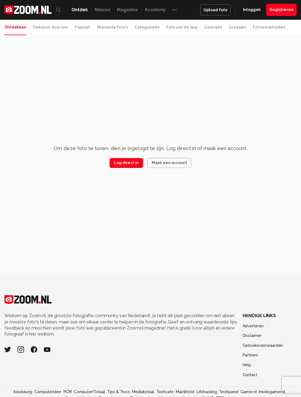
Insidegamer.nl (272, 392)
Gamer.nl (248, 392)
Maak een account (169, 163)
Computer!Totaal (89, 392)
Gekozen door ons (50, 27)
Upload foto (215, 10)
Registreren (281, 9)
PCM (68, 392)
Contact (250, 375)
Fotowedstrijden (269, 27)
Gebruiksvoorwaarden (263, 345)
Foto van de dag (181, 27)
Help (247, 365)
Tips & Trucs (118, 392)
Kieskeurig (23, 392)
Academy (155, 9)
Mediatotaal (143, 392)
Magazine (127, 9)
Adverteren (253, 326)
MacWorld (185, 392)
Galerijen (213, 27)
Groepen (237, 27)
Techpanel (228, 392)
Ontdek (79, 9)
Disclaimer (252, 335)
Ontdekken (15, 27)
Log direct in (126, 163)
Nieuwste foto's (112, 27)
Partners (250, 355)
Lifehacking (206, 392)
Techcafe (165, 392)
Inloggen (252, 9)
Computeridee (48, 392)
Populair (82, 27)
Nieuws (102, 9)
